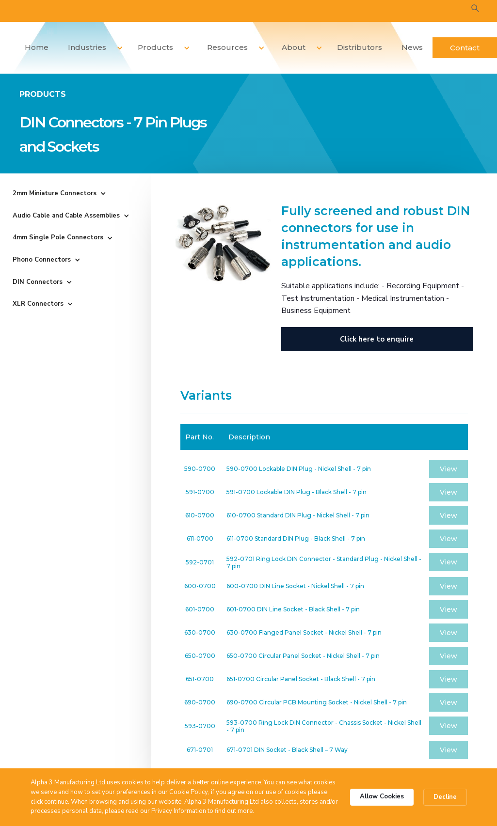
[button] (92, 47)
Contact (465, 47)
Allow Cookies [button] (382, 796)
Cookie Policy (188, 792)
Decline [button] (445, 797)
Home (36, 47)
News (412, 47)
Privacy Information (178, 811)
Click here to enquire (377, 339)
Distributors (359, 47)
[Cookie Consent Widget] (248, 797)
